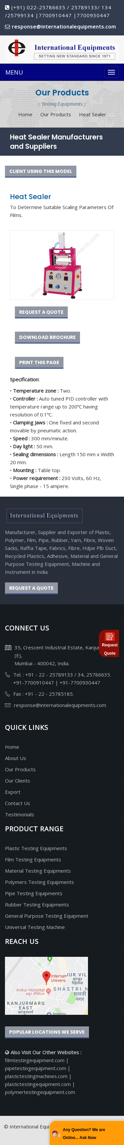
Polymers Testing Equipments (39, 882)
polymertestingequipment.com (40, 1092)
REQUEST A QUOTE (41, 312)
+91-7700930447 (79, 682)
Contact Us (17, 803)
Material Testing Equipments (38, 870)
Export (13, 792)
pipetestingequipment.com (36, 1068)
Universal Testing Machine (35, 927)
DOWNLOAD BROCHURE (47, 337)
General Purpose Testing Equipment (46, 915)
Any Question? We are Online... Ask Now (84, 1133)
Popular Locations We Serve (47, 1032)
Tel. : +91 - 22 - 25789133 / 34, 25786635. (62, 674)
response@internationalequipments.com (60, 705)
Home (25, 114)
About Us (15, 758)
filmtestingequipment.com (34, 1060)
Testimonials (19, 814)
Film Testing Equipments (33, 859)
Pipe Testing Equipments (33, 893)
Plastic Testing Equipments (36, 848)
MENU (14, 72)
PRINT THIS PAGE (39, 362)
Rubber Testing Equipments (37, 904)
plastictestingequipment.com (38, 1084)
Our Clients (17, 780)
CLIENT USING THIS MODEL (40, 171)
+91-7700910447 (34, 682)
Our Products (20, 769)
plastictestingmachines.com (36, 1076)
